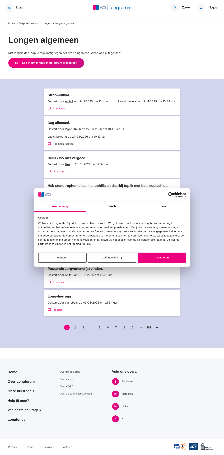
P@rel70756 (73, 129)
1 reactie (57, 309)
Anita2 (69, 101)
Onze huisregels (21, 391)
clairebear (71, 302)
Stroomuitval (58, 95)
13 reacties (59, 171)
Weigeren (62, 257)
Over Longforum (21, 381)
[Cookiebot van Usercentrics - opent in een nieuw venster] (171, 195)
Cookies (29, 446)
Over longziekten (70, 371)
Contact (66, 446)
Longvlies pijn (59, 296)
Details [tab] (112, 206)
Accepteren (162, 257)
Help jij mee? (18, 400)
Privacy (12, 446)
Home (12, 372)
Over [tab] (164, 206)
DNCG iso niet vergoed (66, 158)
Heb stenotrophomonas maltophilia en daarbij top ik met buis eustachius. (108, 186)
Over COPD (66, 386)
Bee (67, 164)
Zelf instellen (112, 257)
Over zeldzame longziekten (76, 393)
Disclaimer (48, 446)
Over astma (66, 379)
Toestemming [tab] (60, 206)
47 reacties (59, 108)
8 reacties (58, 282)
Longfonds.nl (19, 419)
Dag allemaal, (59, 123)
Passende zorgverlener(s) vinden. (75, 269)
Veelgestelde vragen (24, 410)
